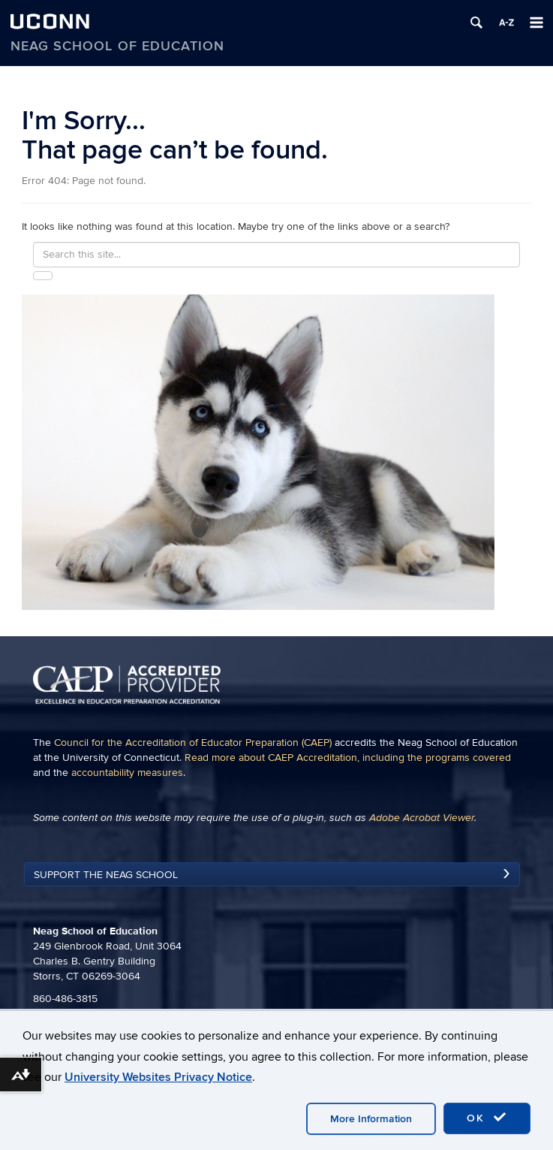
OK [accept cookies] (487, 1117)
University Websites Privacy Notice (158, 1077)
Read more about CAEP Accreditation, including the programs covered (348, 757)
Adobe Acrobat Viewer (421, 818)
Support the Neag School (106, 874)
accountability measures (127, 772)
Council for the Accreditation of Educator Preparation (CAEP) (193, 742)
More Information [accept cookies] (371, 1118)
